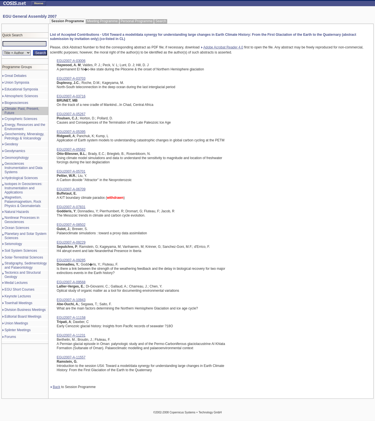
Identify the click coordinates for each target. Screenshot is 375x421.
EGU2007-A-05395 (71, 132)
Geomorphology (16, 158)
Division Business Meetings (25, 310)
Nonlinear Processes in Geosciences (22, 220)
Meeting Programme (102, 21)
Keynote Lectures (18, 296)
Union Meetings (16, 323)
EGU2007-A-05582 (71, 150)
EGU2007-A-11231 (71, 335)
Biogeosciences (16, 103)
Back (55, 387)
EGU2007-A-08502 (71, 225)
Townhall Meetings (18, 303)
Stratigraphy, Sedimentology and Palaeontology (26, 265)
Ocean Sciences (17, 228)
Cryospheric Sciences (21, 119)
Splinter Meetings (18, 330)
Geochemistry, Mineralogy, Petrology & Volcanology (24, 136)
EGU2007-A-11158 (71, 318)
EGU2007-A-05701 (71, 171)
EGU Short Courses (19, 289)
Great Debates (16, 76)
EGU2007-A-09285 (71, 260)
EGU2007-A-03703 (71, 79)
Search (160, 21)
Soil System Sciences (21, 251)
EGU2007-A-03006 (71, 61)
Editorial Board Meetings (23, 316)
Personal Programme (137, 21)
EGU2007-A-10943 (71, 300)
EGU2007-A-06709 (71, 189)
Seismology (13, 244)
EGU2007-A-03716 (71, 96)
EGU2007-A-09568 (71, 282)
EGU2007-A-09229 (71, 242)
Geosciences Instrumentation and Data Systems (24, 168)
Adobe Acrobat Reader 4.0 (222, 47)
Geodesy (11, 144)
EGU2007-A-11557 (71, 357)
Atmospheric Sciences (21, 96)
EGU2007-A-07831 (71, 207)
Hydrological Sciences (21, 178)
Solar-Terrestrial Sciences (24, 257)
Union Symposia (17, 82)
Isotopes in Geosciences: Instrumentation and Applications (23, 188)
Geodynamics (15, 151)
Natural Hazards (17, 212)
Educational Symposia (21, 89)
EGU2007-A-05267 (71, 114)
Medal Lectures (16, 283)
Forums (10, 337)
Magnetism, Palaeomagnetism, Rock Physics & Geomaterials (23, 201)
